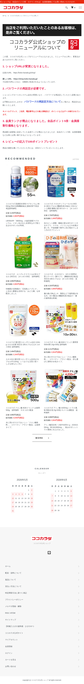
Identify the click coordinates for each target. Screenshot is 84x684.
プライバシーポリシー (14, 600)
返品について (10, 580)
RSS (7, 613)
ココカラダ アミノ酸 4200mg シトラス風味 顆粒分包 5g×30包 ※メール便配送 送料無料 (61, 410)
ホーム (4, 15)
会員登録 (8, 646)
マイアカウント (11, 640)
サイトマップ (10, 620)
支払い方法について (13, 586)
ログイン (8, 653)
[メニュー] (80, 7)
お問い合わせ (10, 666)
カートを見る (10, 660)
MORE (39, 438)
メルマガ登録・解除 (13, 606)
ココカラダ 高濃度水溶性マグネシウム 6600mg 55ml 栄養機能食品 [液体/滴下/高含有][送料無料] (22, 206)
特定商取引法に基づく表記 (16, 593)
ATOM (12, 613)
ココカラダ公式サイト (14, 633)
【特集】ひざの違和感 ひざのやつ (19, 626)
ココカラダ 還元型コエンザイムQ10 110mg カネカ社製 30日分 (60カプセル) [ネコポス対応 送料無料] (23, 344)
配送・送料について (13, 573)
